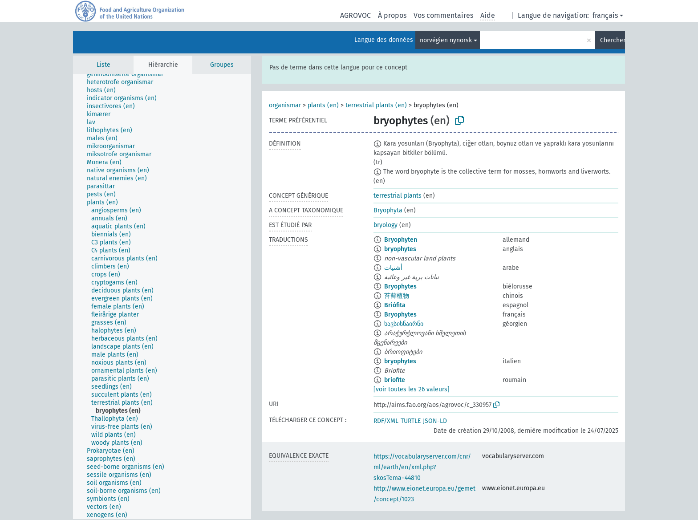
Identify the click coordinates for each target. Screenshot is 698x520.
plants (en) (323, 105)
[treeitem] (128, 74)
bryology (385, 225)
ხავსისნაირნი (403, 324)
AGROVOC (355, 15)
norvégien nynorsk (446, 40)
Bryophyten (400, 240)
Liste (103, 65)
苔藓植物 (396, 296)
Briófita (395, 305)
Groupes (222, 65)
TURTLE (411, 421)
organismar (285, 105)
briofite (394, 380)
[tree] (162, 296)
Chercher (612, 40)
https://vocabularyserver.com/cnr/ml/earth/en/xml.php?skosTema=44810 (422, 467)
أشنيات (393, 268)
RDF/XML (385, 421)
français (605, 15)
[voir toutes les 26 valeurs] (411, 389)
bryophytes (400, 249)
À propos (392, 15)
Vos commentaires (443, 15)
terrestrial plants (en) (376, 105)
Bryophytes (400, 286)
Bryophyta (387, 210)
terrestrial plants (397, 195)
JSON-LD (435, 421)
